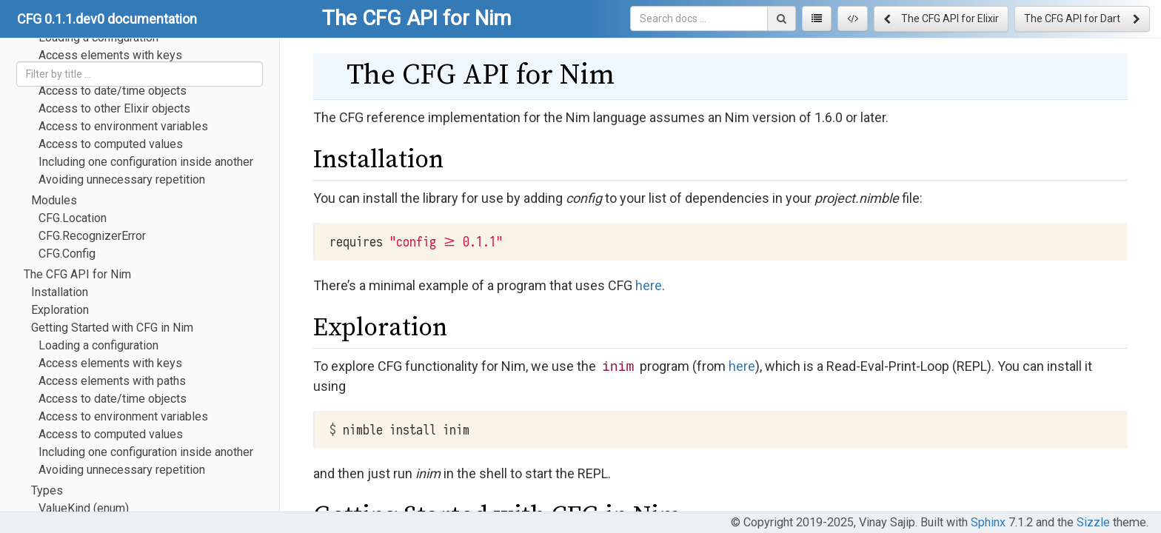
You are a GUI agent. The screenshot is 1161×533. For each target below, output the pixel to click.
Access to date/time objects (113, 91)
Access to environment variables (123, 126)
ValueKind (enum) (84, 508)
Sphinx (988, 522)
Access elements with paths (112, 381)
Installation (59, 292)
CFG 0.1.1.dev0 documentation (107, 19)
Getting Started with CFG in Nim (112, 328)
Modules (54, 200)
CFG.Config (67, 254)
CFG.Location (73, 218)
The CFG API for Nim (77, 274)
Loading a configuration (98, 345)
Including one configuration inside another (146, 162)
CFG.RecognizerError (92, 236)
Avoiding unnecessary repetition (122, 179)
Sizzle (1093, 522)
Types (47, 490)
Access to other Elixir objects (114, 108)
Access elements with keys (110, 363)
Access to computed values (111, 144)
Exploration (60, 310)
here (648, 285)
